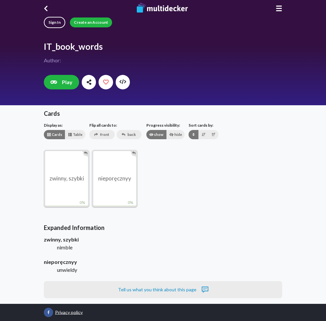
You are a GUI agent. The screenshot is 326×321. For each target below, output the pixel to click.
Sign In (54, 22)
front (101, 134)
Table (75, 134)
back (128, 134)
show (156, 134)
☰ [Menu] (279, 8)
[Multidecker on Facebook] (48, 312)
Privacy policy (69, 312)
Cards (54, 134)
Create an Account (91, 22)
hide (175, 134)
